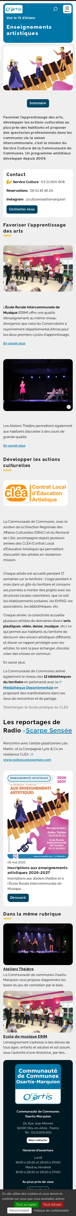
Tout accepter (26, 1205)
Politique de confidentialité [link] (51, 1210)
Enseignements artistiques (29, 778)
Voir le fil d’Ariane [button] (20, 18)
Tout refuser (52, 1205)
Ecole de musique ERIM (25, 1036)
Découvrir (18, 898)
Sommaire (38, 103)
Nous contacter (38, 1140)
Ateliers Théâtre (18, 969)
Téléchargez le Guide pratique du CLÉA (36, 707)
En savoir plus (14, 343)
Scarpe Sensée (49, 730)
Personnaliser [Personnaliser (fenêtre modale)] (19, 1210)
